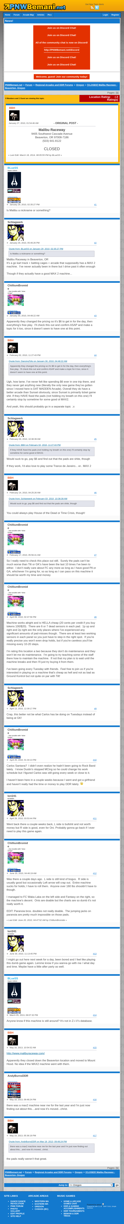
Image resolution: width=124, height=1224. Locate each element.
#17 (95, 1135)
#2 (95, 243)
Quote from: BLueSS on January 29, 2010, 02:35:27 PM (36, 249)
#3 (95, 315)
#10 (95, 760)
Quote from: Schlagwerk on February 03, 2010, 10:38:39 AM (38, 498)
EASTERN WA (41, 1204)
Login (105, 15)
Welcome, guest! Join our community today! (61, 76)
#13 (95, 954)
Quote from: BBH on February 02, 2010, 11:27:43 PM (35, 445)
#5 (95, 439)
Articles (40, 15)
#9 (95, 708)
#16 (95, 1099)
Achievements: (13, 197)
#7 (95, 555)
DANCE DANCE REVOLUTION (18, 1202)
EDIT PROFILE (17, 1214)
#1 (95, 204)
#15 (95, 1047)
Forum (17, 15)
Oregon (80, 85)
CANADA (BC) (41, 1209)
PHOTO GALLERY (15, 1210)
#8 (95, 617)
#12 (95, 873)
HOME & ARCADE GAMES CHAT (72, 1202)
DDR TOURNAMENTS (74, 1211)
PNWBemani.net (13, 85)
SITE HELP (15, 1216)
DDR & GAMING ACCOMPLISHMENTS (74, 1207)
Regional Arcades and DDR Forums (54, 85)
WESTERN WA (42, 1201)
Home (7, 15)
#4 (95, 355)
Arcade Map (28, 15)
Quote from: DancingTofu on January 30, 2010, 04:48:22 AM (38, 361)
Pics (50, 15)
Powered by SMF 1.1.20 (94, 1206)
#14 (95, 1015)
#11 (95, 818)
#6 (95, 492)
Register (115, 15)
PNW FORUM (16, 1206)
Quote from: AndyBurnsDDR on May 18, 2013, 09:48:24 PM (38, 1141)
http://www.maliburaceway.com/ (26, 1053)
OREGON (39, 1206)
